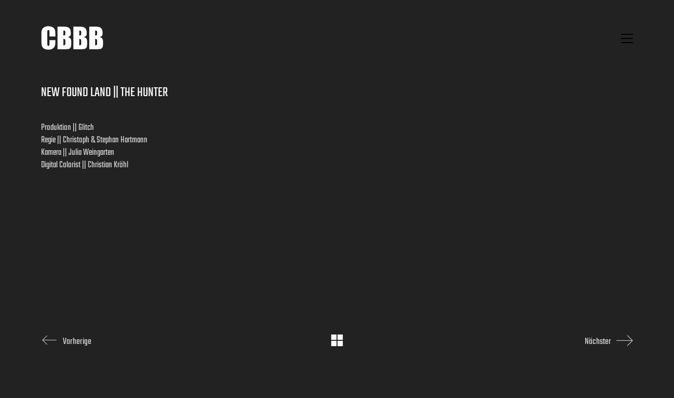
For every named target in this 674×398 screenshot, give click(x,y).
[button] (627, 38)
